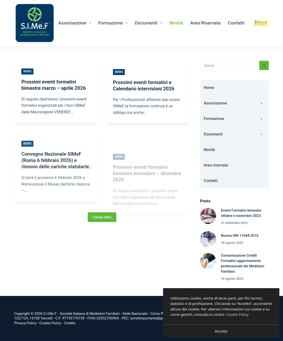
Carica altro (102, 217)
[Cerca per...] (229, 65)
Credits (69, 323)
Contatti (236, 23)
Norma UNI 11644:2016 (240, 235)
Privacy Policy (25, 323)
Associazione (75, 23)
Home (45, 23)
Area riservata (205, 23)
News (27, 71)
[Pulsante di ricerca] (264, 65)
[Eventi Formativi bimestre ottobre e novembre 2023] (208, 216)
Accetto (221, 331)
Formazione (113, 23)
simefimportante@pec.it (149, 318)
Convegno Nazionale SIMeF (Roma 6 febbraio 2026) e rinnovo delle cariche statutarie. (55, 166)
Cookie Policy (50, 323)
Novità (176, 23)
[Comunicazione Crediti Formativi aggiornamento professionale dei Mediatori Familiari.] (208, 261)
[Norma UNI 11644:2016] (208, 239)
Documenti (149, 23)
